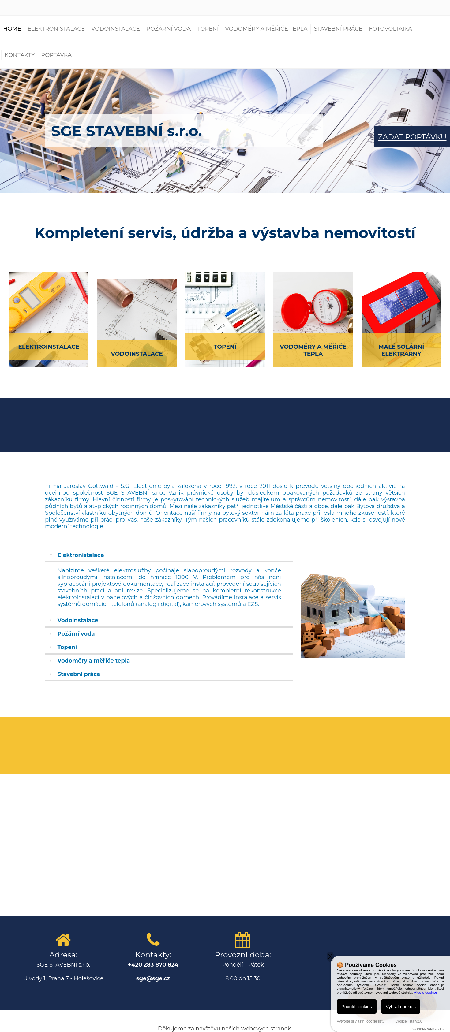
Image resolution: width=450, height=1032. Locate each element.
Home (12, 28)
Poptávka (56, 55)
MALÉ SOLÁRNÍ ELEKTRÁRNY (401, 350)
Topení (208, 28)
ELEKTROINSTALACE (48, 346)
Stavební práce (338, 28)
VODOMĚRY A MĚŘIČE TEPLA (313, 350)
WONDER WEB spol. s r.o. (431, 1029)
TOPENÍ (225, 346)
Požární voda (168, 28)
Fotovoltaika (390, 28)
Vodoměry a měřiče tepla (266, 28)
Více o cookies (426, 992)
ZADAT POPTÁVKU (412, 136)
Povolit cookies (356, 1006)
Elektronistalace (56, 28)
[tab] (169, 555)
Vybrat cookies (401, 1006)
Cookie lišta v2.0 (408, 1021)
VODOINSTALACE (137, 353)
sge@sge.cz (153, 978)
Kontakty (20, 55)
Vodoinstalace (115, 28)
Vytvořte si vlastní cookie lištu (360, 1021)
